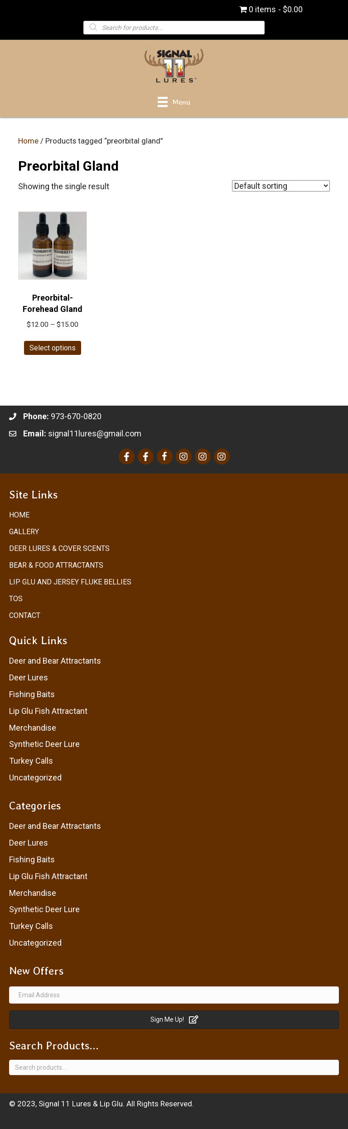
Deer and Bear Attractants (55, 660)
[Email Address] (174, 995)
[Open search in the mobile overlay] (174, 27)
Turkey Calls (31, 760)
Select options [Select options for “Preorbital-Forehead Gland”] (52, 348)
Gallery (24, 531)
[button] (174, 1019)
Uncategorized (35, 777)
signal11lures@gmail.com (94, 433)
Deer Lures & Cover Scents (59, 548)
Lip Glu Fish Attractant (48, 711)
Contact (24, 615)
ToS (16, 598)
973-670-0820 (76, 416)
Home (28, 141)
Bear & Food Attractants (56, 565)
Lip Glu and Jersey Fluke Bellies (70, 582)
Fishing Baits (32, 694)
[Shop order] (281, 185)
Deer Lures (28, 677)
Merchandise (32, 727)
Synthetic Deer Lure (44, 744)
